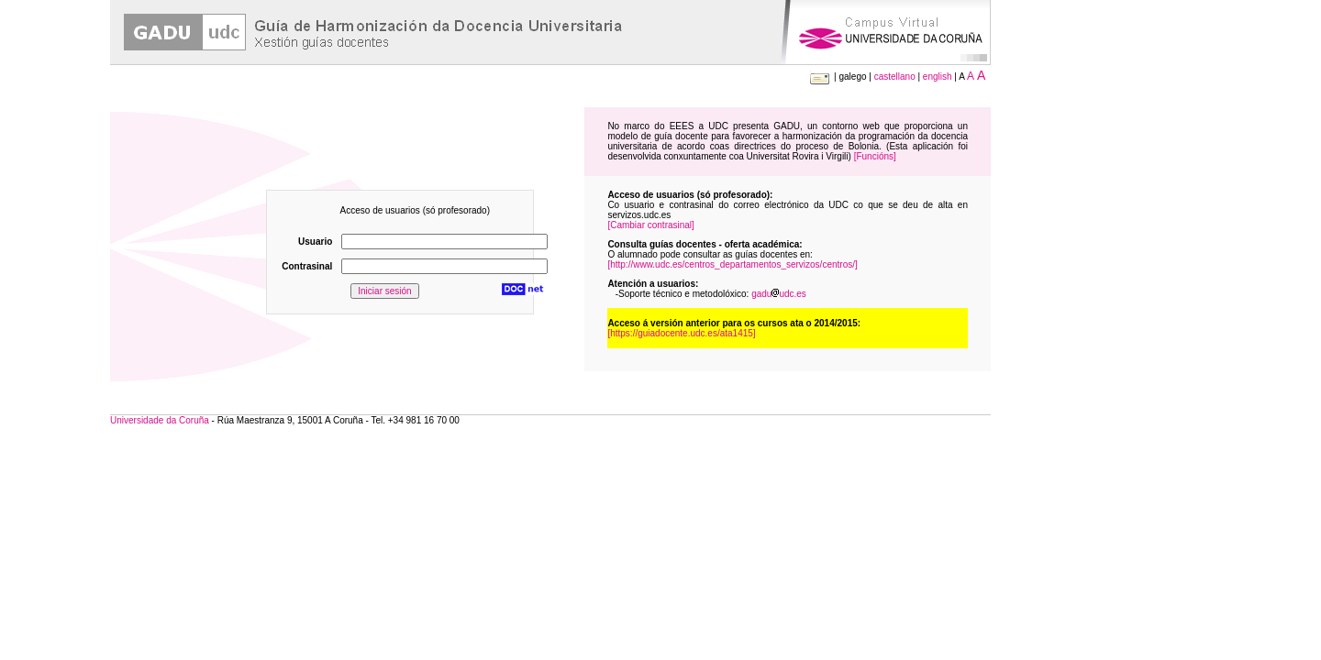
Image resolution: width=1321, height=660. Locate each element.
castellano (895, 77)
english (937, 77)
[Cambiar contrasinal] (650, 225)
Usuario (315, 241)
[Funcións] (875, 156)
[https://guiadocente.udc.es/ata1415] (681, 333)
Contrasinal (307, 266)
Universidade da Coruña (159, 420)
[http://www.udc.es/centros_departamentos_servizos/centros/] (732, 264)
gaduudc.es (778, 294)
